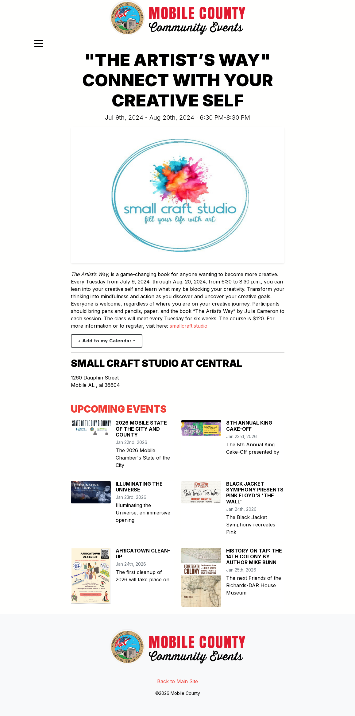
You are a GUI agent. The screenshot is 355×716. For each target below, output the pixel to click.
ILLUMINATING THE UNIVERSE (139, 487)
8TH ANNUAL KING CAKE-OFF (249, 426)
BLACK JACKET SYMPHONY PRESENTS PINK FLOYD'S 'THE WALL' (255, 493)
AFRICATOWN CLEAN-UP (143, 554)
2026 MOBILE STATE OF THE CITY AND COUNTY (141, 428)
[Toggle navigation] (38, 43)
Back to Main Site (177, 681)
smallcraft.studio (188, 326)
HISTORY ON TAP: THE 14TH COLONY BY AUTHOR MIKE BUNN (254, 556)
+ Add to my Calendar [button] (105, 341)
